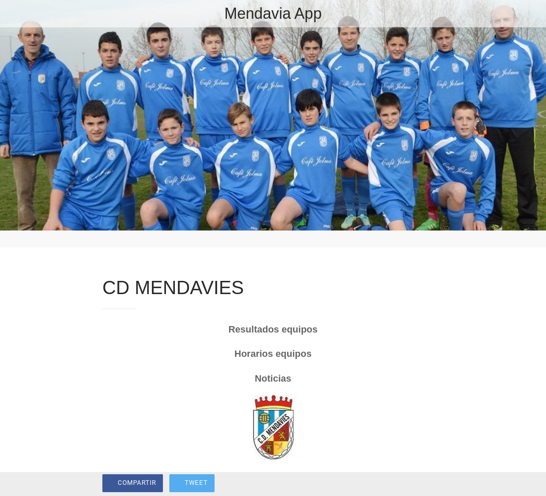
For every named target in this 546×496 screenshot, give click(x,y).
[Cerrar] (14, 14)
